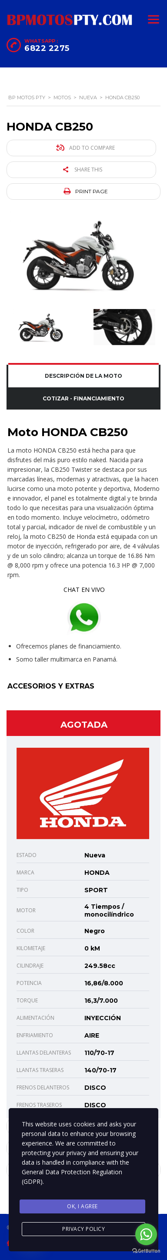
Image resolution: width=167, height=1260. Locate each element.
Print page (85, 191)
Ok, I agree (82, 1206)
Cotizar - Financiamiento (83, 398)
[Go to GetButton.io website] (146, 1251)
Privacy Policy (83, 1229)
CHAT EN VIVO (84, 589)
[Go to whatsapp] (146, 1234)
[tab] (83, 376)
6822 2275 (47, 48)
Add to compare (85, 147)
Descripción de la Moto (83, 376)
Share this (82, 169)
